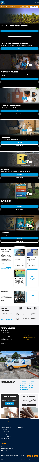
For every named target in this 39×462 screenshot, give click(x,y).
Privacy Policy (3, 455)
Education (33, 383)
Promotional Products (6, 436)
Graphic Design (19, 278)
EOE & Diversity (21, 455)
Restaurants (24, 387)
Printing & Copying (32, 258)
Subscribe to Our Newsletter (29, 404)
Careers (19, 425)
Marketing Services (5, 431)
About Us (19, 421)
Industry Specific (4, 440)
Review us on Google (5, 319)
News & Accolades (25, 424)
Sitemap (7, 456)
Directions (26, 339)
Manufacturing (25, 389)
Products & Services (5, 421)
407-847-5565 (12, 6)
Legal (32, 385)
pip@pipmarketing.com (29, 337)
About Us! (19, 48)
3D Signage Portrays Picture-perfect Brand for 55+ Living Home (19, 298)
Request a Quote (24, 6)
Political (23, 385)
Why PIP (18, 424)
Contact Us (3, 443)
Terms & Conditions (9, 455)
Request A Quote (19, 81)
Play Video (19, 78)
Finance (32, 381)
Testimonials (24, 425)
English (35, 2)
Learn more (19, 142)
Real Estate (24, 381)
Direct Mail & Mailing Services (7, 425)
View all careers (10, 403)
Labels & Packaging (5, 434)
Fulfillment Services (5, 438)
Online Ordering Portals (6, 427)
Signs (16, 258)
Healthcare (24, 383)
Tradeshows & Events (6, 433)
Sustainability (20, 427)
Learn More (19, 31)
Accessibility (16, 455)
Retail (32, 387)
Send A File (34, 6)
